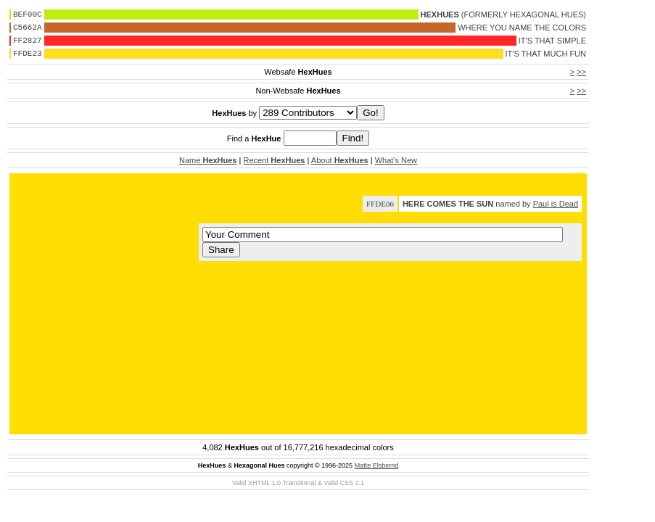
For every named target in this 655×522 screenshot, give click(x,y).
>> (581, 71)
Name (207, 160)
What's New (396, 160)
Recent (274, 160)
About (339, 160)
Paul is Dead (555, 203)
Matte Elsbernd (377, 465)
